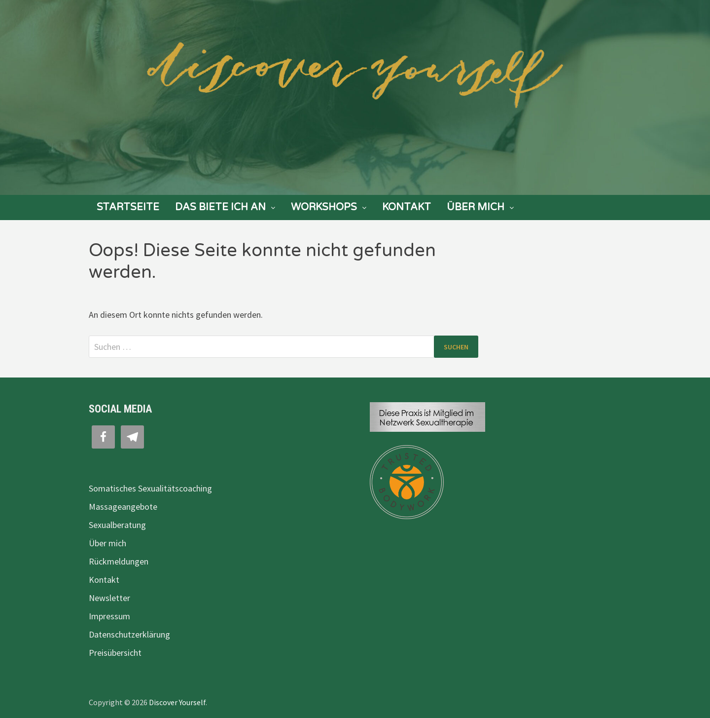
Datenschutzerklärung (129, 634)
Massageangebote (123, 506)
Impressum (109, 616)
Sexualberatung (117, 524)
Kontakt (406, 207)
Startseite (128, 207)
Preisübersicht (115, 652)
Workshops (324, 207)
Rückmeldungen (118, 561)
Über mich (475, 207)
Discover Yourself (177, 702)
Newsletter (109, 598)
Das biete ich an (220, 207)
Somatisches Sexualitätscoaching (150, 488)
